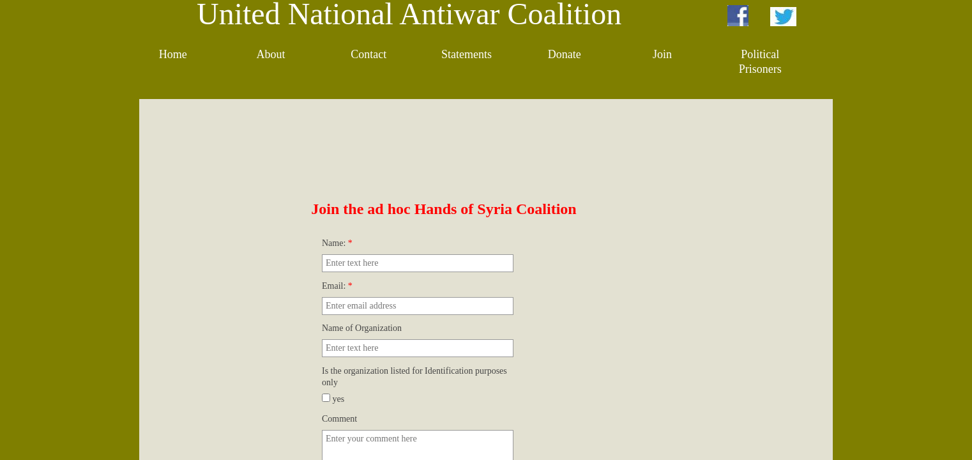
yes (333, 399)
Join (662, 54)
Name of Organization (362, 328)
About (270, 54)
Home (173, 54)
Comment (339, 419)
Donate (564, 54)
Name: (337, 243)
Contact (368, 54)
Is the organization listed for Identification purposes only (414, 376)
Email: (337, 286)
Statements (466, 54)
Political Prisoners (760, 61)
